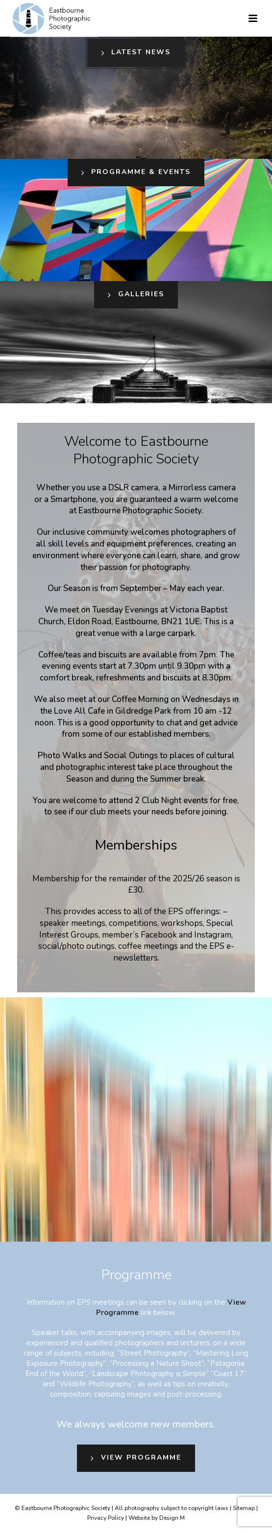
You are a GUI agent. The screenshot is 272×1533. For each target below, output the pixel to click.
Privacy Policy (105, 1518)
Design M (172, 1518)
